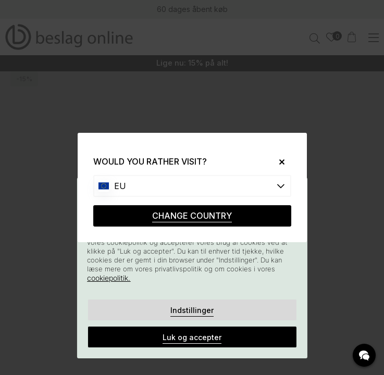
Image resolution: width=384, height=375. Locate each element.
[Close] (277, 161)
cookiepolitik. (108, 277)
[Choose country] (192, 186)
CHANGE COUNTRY (192, 215)
